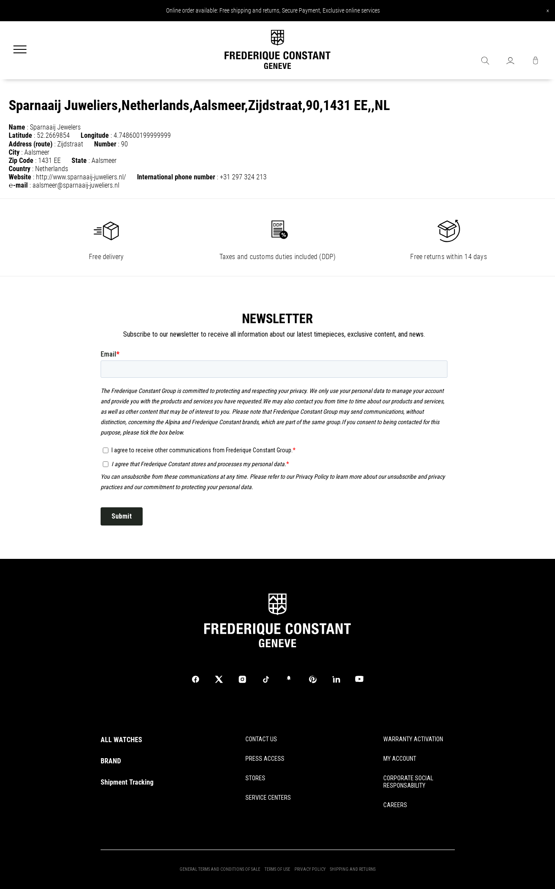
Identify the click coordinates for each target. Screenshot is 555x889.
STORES (255, 778)
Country (19, 169)
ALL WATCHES (121, 740)
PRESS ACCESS (264, 758)
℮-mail (18, 185)
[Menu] (20, 50)
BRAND (111, 761)
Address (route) (30, 144)
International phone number (176, 177)
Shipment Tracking (127, 782)
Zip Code (21, 160)
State (79, 160)
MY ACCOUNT (399, 758)
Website (20, 177)
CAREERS (395, 804)
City (14, 152)
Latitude (20, 135)
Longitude (95, 135)
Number (105, 144)
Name (17, 127)
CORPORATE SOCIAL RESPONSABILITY (408, 782)
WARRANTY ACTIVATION (413, 739)
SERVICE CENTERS (268, 797)
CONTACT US (261, 739)
